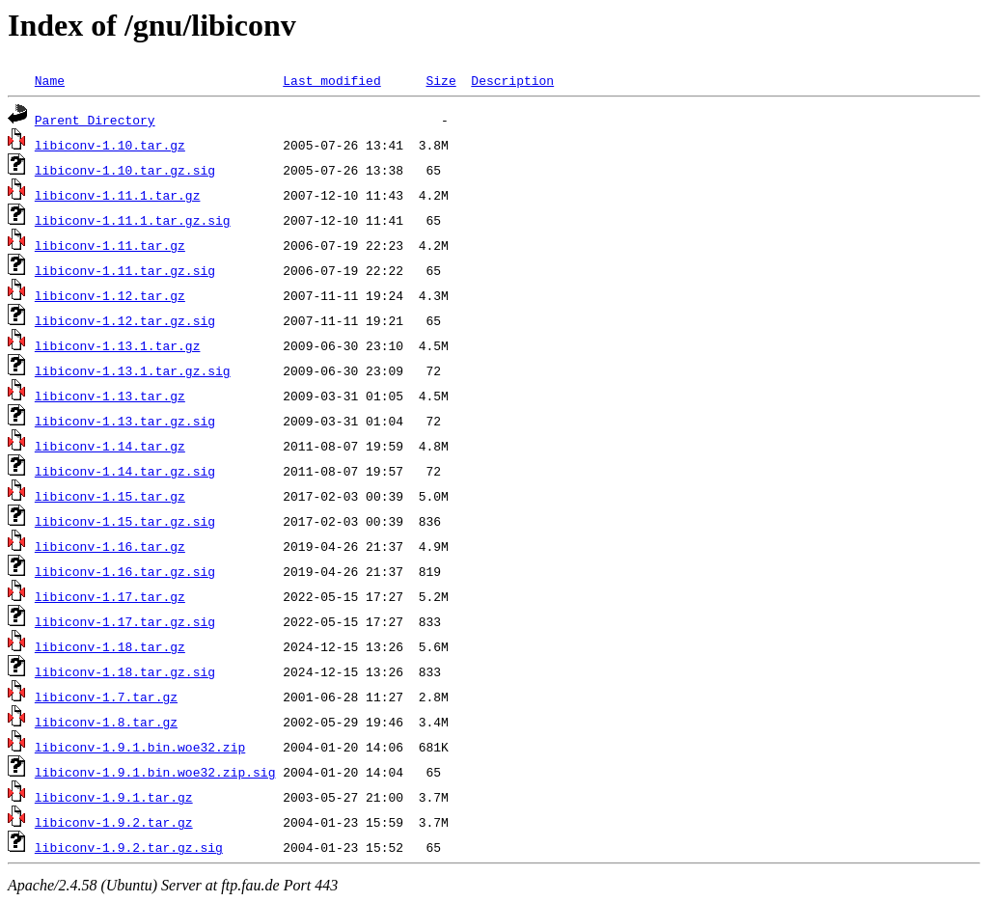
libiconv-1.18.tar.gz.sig (125, 671)
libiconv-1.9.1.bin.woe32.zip (140, 746)
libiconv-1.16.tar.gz (110, 546)
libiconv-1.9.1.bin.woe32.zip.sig (155, 771)
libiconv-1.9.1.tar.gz (114, 797)
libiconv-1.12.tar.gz (110, 295)
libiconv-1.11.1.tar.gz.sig (133, 220)
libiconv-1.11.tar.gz (110, 245)
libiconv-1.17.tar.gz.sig (125, 621)
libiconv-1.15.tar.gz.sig (125, 521)
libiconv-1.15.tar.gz (110, 496)
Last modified (331, 80)
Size (440, 80)
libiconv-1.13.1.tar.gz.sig (133, 370)
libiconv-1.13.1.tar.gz (118, 345)
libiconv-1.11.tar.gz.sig (125, 270)
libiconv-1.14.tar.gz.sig (125, 470)
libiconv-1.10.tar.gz (110, 144)
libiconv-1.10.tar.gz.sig (125, 169)
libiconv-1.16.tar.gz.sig (125, 571)
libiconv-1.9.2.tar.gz (114, 822)
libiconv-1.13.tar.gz (110, 395)
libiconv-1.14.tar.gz (110, 445)
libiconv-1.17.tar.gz (110, 596)
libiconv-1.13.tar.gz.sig (125, 420)
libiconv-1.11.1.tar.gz (118, 195)
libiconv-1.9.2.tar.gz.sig (129, 847)
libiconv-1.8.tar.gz (106, 721)
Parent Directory (95, 119)
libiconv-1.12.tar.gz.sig (125, 320)
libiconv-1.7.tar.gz (106, 696)
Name (50, 80)
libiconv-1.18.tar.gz (110, 646)
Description (512, 80)
